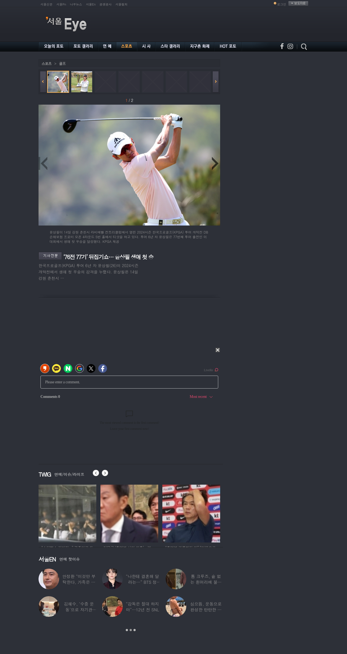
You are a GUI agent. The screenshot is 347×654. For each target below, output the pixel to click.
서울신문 (46, 4)
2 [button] (131, 630)
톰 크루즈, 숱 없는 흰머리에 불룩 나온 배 (206, 582)
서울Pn (61, 4)
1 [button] (127, 630)
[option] (67, 512)
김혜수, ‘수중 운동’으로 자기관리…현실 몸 (79, 609)
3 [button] (134, 630)
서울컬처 (122, 4)
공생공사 (106, 4)
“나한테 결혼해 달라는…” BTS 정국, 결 (142, 582)
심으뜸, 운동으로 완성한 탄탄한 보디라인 (206, 609)
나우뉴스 (76, 4)
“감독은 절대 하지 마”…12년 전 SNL (142, 606)
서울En (90, 4)
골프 (62, 63)
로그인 (281, 4)
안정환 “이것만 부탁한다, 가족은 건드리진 (78, 582)
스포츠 (46, 63)
